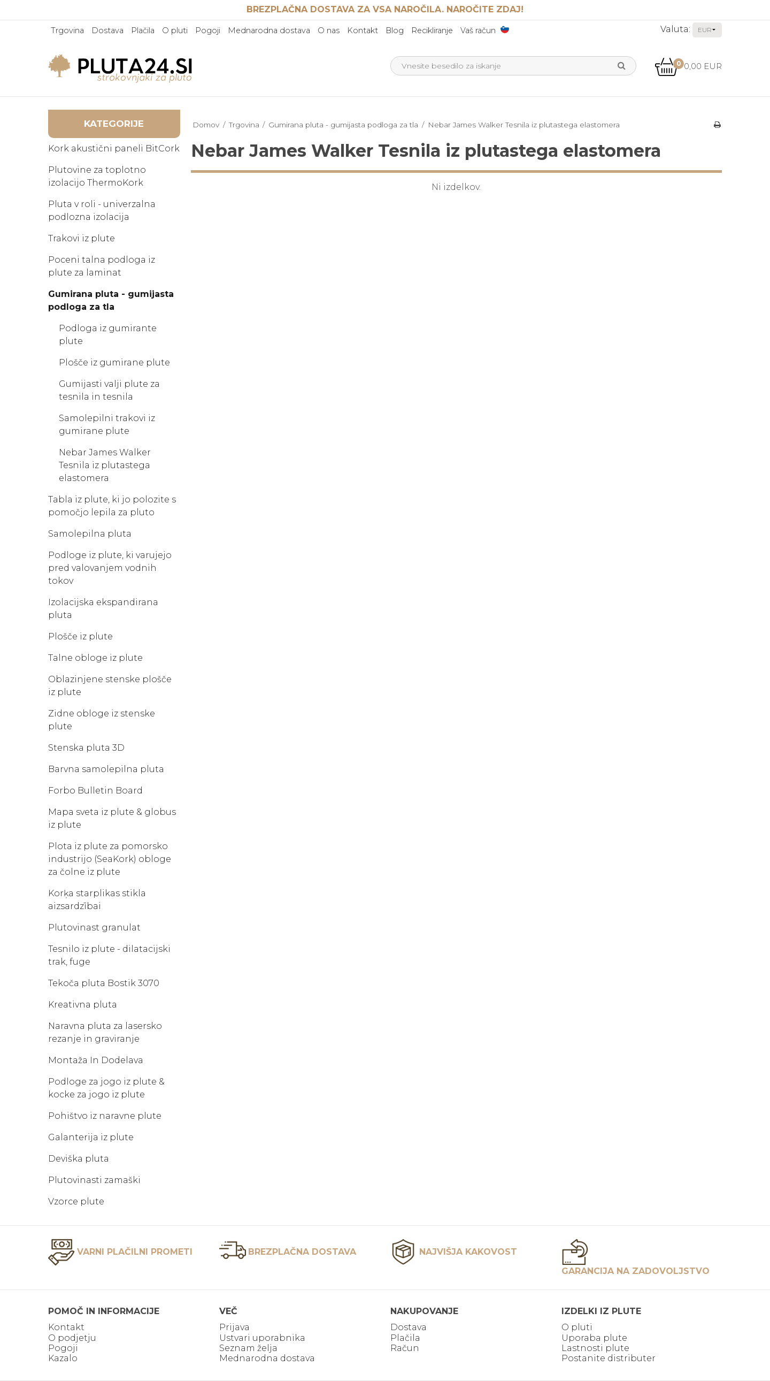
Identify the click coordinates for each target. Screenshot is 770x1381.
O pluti (175, 30)
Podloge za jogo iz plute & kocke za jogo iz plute (106, 1088)
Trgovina (67, 30)
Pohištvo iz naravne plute (104, 1116)
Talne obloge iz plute (95, 658)
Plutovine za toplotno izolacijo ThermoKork (97, 176)
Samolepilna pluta (90, 534)
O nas (329, 30)
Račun (404, 1348)
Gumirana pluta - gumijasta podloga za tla (111, 300)
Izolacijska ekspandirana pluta (103, 608)
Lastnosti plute (595, 1348)
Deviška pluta (78, 1159)
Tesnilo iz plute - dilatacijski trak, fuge (109, 955)
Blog (395, 30)
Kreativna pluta (82, 1004)
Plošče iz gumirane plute (114, 362)
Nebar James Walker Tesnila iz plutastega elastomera (105, 465)
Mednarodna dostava (269, 30)
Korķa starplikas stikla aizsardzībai (97, 899)
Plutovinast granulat (94, 927)
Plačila (143, 30)
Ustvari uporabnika (262, 1338)
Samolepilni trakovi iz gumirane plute (107, 424)
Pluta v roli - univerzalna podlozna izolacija (102, 210)
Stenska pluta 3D (86, 748)
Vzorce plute (76, 1201)
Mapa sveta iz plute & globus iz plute (112, 818)
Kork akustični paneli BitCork (114, 148)
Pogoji (207, 30)
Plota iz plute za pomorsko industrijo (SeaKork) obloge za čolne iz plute (109, 859)
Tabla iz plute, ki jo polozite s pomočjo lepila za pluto (112, 505)
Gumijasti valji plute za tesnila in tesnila (109, 390)
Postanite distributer (608, 1358)
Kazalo (63, 1358)
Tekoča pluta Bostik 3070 (103, 983)
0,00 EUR (688, 66)
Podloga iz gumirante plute (108, 334)
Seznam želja (248, 1348)
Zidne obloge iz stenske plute (101, 719)
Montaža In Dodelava (95, 1060)
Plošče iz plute (80, 636)
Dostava (107, 30)
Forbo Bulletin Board (95, 790)
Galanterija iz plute (91, 1137)
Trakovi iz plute (81, 238)
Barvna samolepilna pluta (106, 769)
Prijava (234, 1327)
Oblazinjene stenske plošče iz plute (110, 685)
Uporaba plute (594, 1338)
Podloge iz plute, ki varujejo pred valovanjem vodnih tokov (110, 568)
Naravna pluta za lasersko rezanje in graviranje (105, 1032)
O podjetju (72, 1338)
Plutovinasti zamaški (94, 1180)
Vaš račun (478, 30)
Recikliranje (432, 30)
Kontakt (362, 30)
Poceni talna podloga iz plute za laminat (101, 266)
